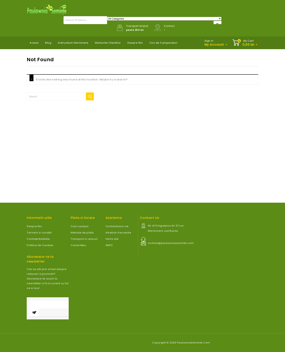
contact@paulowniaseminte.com (171, 243)
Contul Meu (78, 245)
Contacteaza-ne (117, 226)
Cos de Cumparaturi (163, 43)
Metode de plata (82, 232)
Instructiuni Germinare (73, 43)
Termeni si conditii (39, 232)
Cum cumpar (80, 226)
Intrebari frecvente (118, 232)
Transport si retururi (84, 239)
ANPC (109, 245)
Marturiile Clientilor (108, 43)
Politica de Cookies (40, 245)
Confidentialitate (38, 239)
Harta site (112, 239)
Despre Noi (135, 43)
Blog (48, 43)
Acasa (34, 43)
